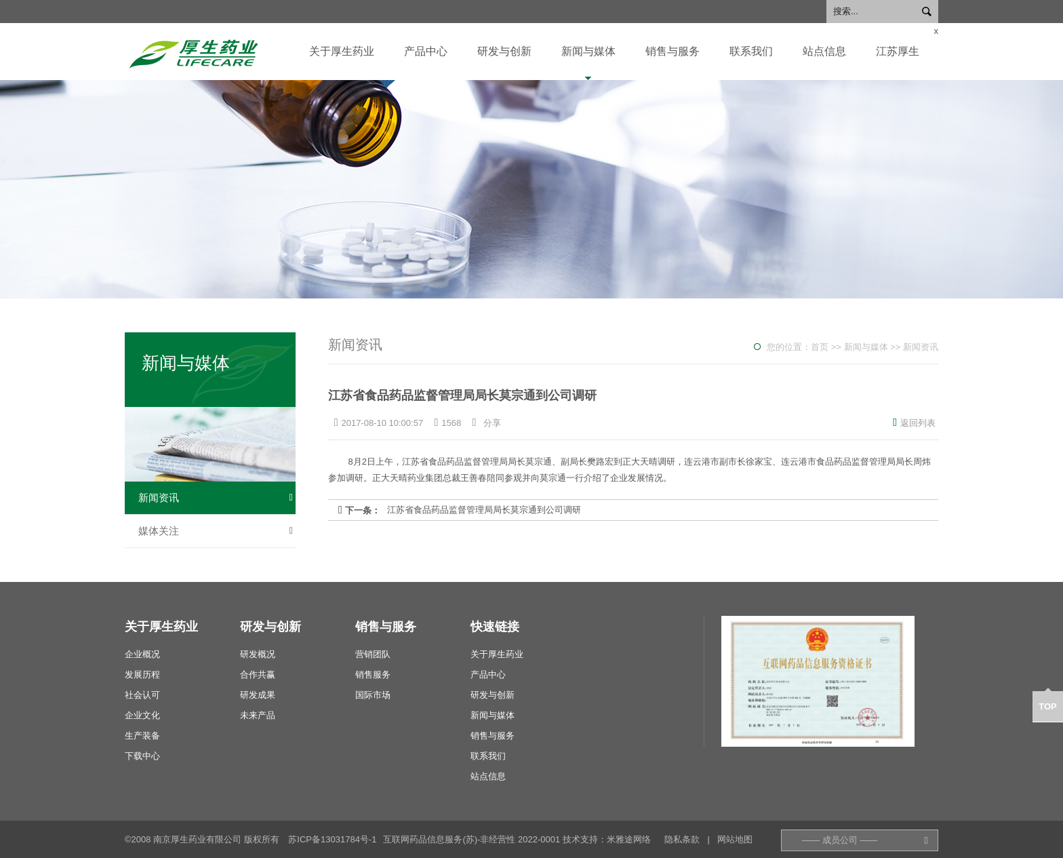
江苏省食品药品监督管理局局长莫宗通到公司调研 (484, 510)
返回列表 (914, 423)
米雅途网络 (629, 839)
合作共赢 (257, 674)
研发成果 (257, 695)
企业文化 (142, 715)
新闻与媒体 (588, 51)
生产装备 (142, 735)
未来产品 (257, 715)
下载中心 (142, 756)
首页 (819, 347)
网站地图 (735, 839)
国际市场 (372, 695)
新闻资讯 (215, 498)
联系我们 (751, 51)
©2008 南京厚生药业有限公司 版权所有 (202, 839)
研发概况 (257, 654)
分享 (492, 423)
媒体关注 (215, 531)
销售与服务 (672, 51)
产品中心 (425, 51)
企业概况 (142, 654)
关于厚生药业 (341, 51)
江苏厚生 (897, 51)
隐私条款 (682, 839)
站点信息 (824, 51)
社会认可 (142, 695)
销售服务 (372, 674)
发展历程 (142, 674)
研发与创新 (504, 51)
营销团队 (372, 654)
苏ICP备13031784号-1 (332, 839)
